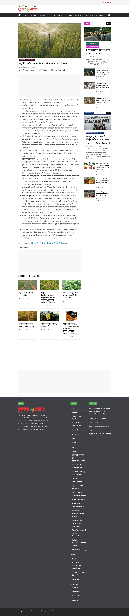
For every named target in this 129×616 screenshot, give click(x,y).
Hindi (74, 438)
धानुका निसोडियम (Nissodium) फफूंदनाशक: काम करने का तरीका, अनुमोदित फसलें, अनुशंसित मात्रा (49, 297)
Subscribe (78, 15)
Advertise (88, 15)
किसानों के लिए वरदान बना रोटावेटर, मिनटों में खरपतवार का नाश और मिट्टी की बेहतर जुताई (102, 181)
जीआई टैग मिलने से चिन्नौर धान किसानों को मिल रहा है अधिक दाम (46, 243)
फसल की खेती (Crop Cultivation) (27, 59)
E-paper (53, 15)
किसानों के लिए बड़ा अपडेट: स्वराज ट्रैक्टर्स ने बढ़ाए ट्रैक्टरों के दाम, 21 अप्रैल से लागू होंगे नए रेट (103, 194)
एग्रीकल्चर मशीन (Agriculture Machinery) (95, 132)
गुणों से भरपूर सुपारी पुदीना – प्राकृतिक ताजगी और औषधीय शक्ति (71, 295)
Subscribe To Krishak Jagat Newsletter (77, 565)
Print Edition (77, 591)
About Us (33, 15)
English (74, 442)
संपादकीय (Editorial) (79, 550)
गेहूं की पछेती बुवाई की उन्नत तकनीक (26, 294)
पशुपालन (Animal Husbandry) (92, 46)
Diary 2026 (76, 579)
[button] (36, 15)
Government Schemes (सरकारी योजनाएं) (78, 514)
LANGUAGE (43, 15)
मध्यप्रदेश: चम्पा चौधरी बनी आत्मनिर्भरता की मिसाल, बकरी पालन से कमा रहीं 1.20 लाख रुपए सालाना (103, 86)
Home (25, 15)
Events (70, 15)
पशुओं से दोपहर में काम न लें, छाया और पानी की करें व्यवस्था (98, 52)
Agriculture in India (79, 430)
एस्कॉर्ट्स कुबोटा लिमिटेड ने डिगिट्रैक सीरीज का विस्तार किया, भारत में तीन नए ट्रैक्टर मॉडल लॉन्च (98, 140)
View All (108, 23)
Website (75, 587)
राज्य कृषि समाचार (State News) (92, 43)
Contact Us (99, 15)
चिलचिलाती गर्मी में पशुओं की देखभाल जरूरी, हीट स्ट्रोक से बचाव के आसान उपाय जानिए (103, 100)
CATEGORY (61, 15)
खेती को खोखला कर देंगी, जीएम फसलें (49, 325)
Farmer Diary (77, 596)
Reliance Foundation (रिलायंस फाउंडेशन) (79, 543)
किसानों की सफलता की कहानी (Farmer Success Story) (79, 533)
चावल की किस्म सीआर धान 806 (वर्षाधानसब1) (26, 325)
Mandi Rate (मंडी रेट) (79, 499)
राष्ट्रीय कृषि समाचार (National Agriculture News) (79, 458)
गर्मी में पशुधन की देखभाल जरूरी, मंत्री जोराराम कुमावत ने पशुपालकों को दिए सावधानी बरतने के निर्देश (103, 72)
